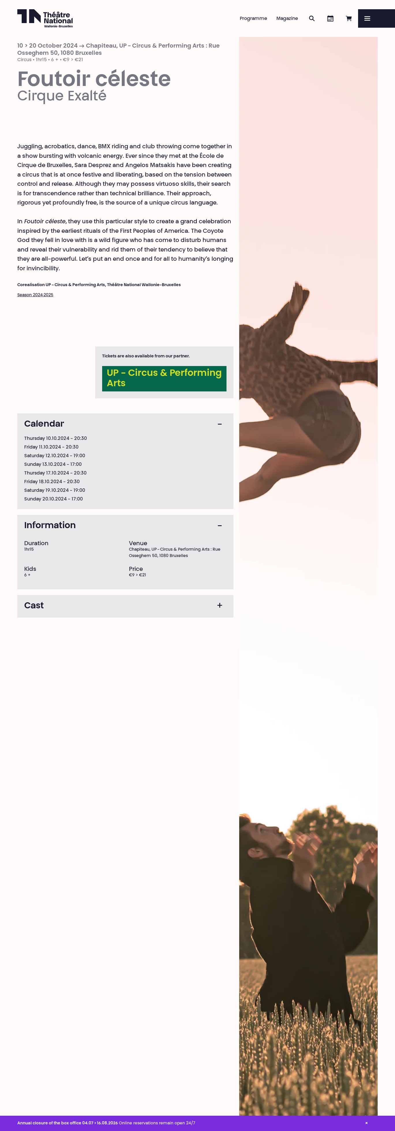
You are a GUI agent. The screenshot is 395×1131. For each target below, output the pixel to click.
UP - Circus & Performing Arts (164, 379)
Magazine (287, 18)
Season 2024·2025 (35, 295)
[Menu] (376, 18)
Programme (253, 18)
